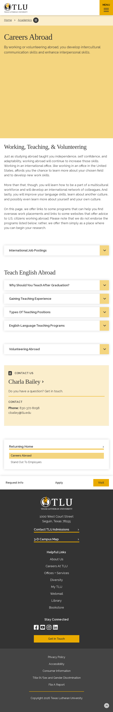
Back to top (106, 705)
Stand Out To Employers (26, 462)
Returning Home (21, 446)
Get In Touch (56, 638)
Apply (59, 482)
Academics (25, 20)
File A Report (57, 684)
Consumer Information (57, 670)
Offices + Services (56, 573)
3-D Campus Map (46, 539)
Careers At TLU (57, 566)
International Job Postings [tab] (28, 250)
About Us (56, 559)
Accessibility (56, 664)
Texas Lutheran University (67, 698)
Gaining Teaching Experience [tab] (30, 298)
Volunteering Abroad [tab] (24, 349)
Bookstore (56, 607)
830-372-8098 (30, 408)
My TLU (56, 587)
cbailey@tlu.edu (19, 412)
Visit (101, 482)
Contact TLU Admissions (51, 529)
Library (56, 600)
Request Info (14, 482)
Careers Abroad (21, 455)
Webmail (56, 593)
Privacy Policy (56, 657)
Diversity (56, 580)
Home (8, 20)
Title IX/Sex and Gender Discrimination (57, 677)
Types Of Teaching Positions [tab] (30, 312)
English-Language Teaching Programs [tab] (37, 325)
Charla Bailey (24, 381)
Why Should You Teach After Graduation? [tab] (39, 285)
